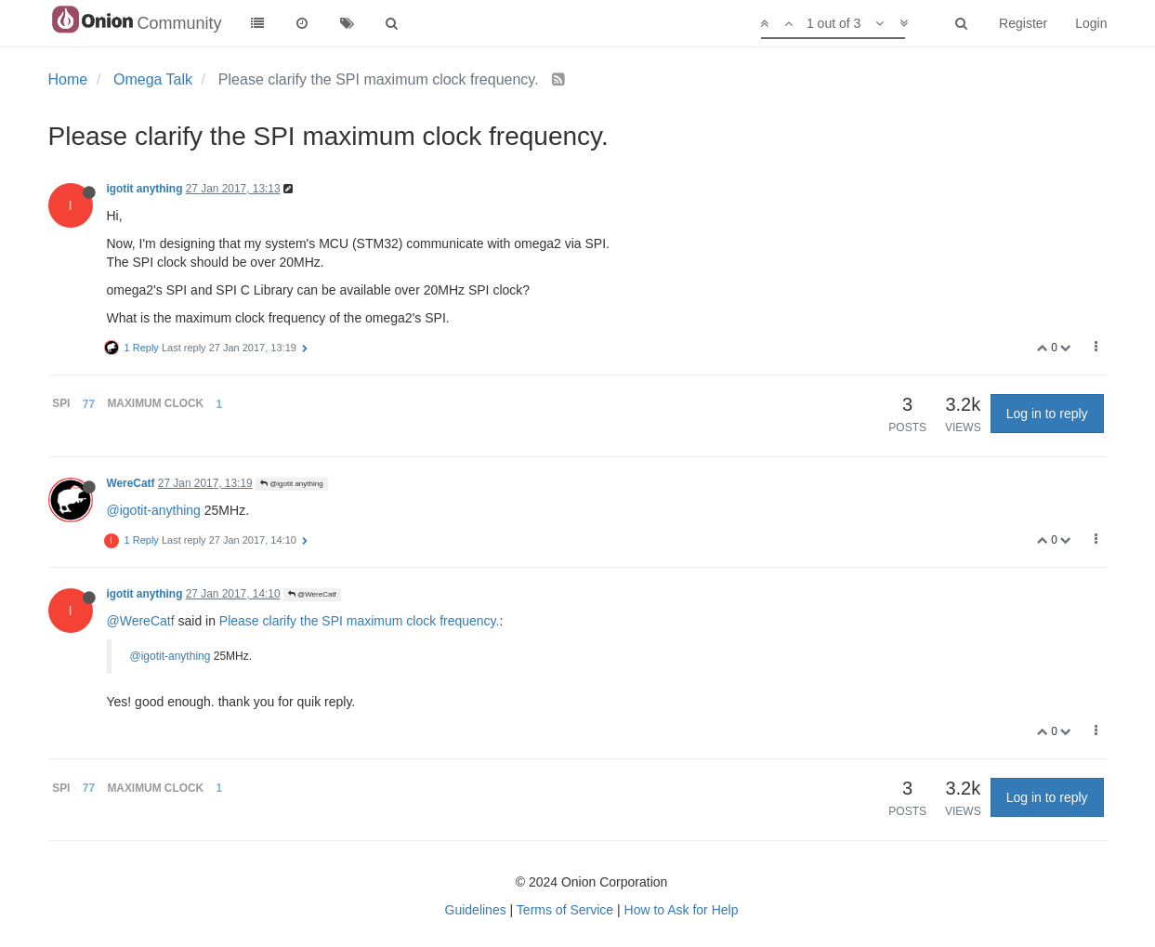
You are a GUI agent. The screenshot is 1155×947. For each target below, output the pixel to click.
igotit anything (145, 188)
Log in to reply (1047, 413)
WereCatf (131, 483)
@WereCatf (312, 594)
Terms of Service (565, 909)
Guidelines (475, 909)
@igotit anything (291, 484)
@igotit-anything (154, 510)
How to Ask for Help (681, 909)
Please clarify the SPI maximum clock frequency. (359, 620)
